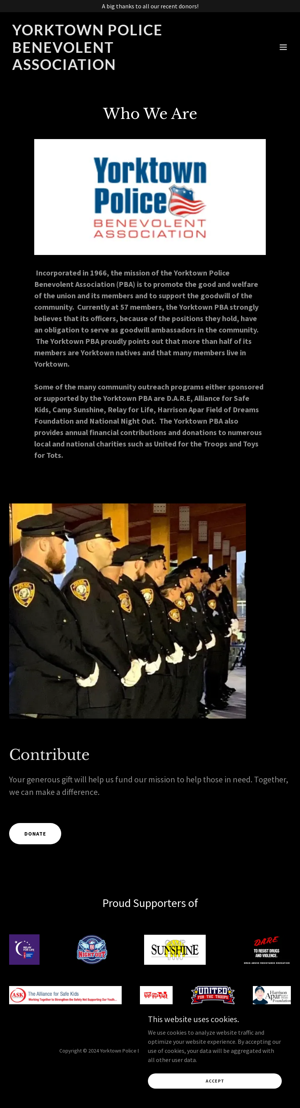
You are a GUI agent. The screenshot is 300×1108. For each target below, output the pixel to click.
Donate (35, 833)
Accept (215, 1081)
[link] (107, 67)
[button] (283, 47)
